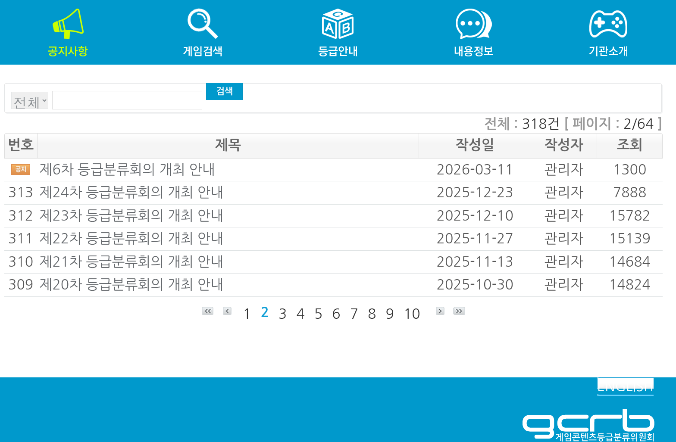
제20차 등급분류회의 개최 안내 (131, 285)
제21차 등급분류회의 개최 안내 (131, 262)
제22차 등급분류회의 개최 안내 (131, 239)
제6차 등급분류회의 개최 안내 (127, 170)
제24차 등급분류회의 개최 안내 (131, 192)
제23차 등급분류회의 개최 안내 (131, 216)
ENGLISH (625, 386)
